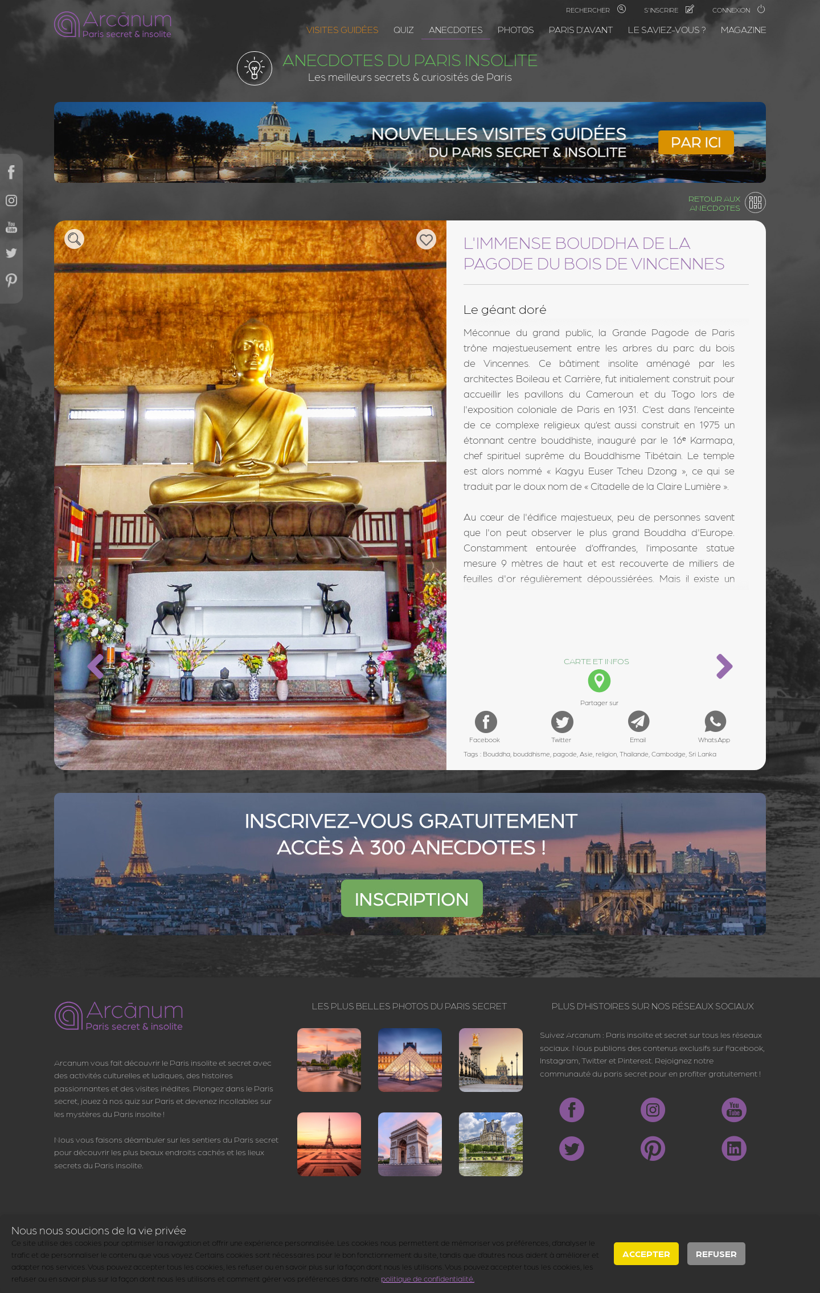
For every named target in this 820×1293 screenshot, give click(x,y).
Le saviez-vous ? (667, 29)
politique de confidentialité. (427, 1278)
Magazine (743, 29)
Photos (516, 29)
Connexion (739, 10)
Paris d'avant (581, 29)
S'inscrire (669, 10)
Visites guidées (342, 29)
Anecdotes (456, 29)
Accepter (646, 1253)
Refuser (716, 1253)
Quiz (403, 29)
